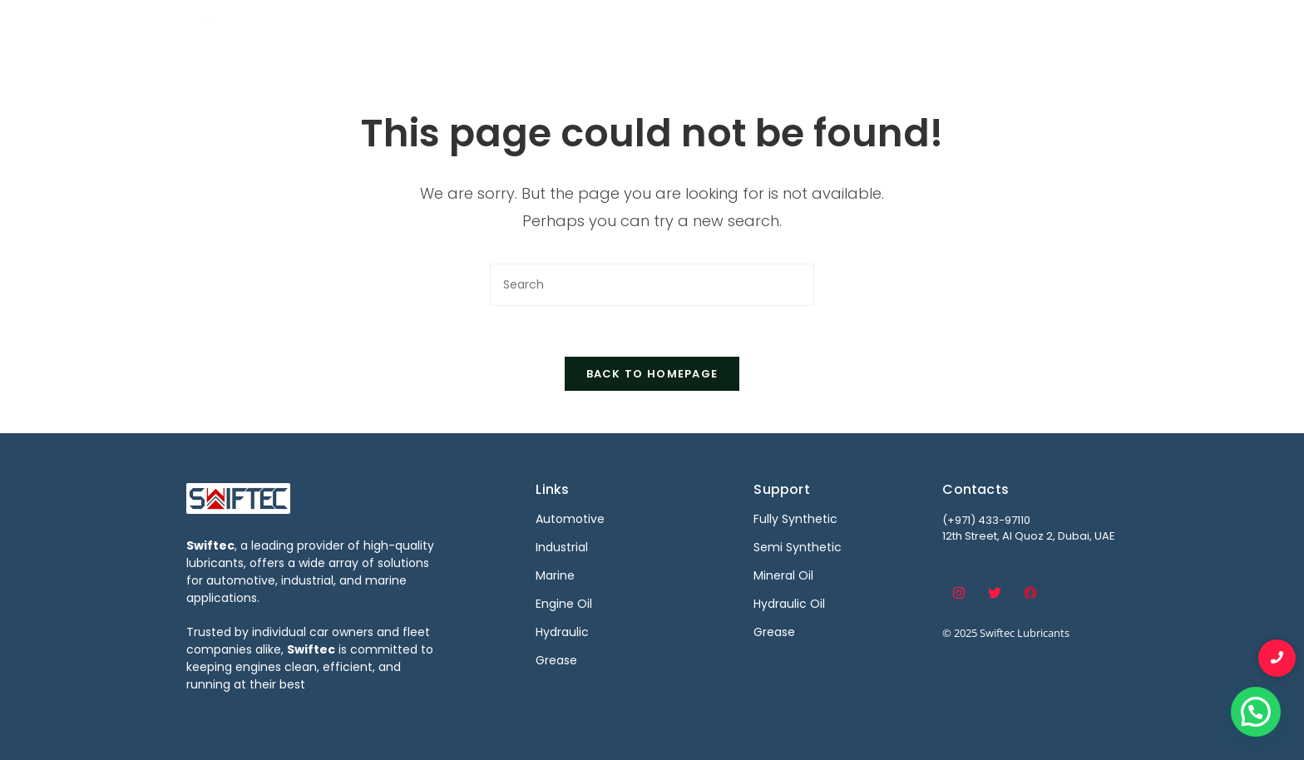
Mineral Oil (783, 575)
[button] (1256, 712)
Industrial (745, 31)
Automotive (650, 31)
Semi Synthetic (797, 547)
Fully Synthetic (795, 519)
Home (565, 31)
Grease (774, 632)
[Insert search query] (652, 285)
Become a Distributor (942, 31)
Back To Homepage (652, 374)
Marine (824, 31)
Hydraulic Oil (789, 603)
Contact (1066, 31)
